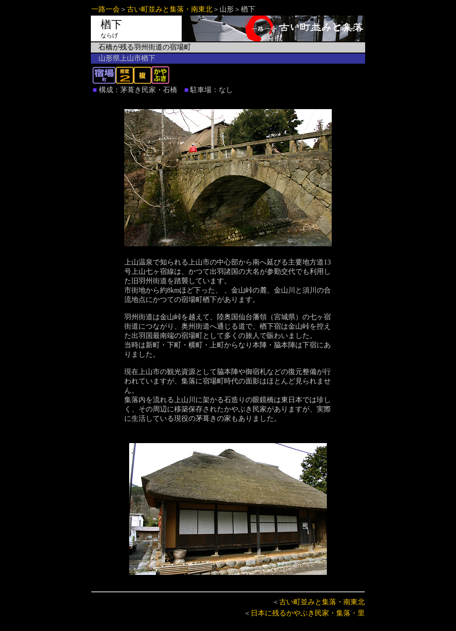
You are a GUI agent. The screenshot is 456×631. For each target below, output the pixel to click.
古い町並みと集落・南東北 (169, 9)
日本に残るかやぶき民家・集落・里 (308, 613)
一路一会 (105, 9)
